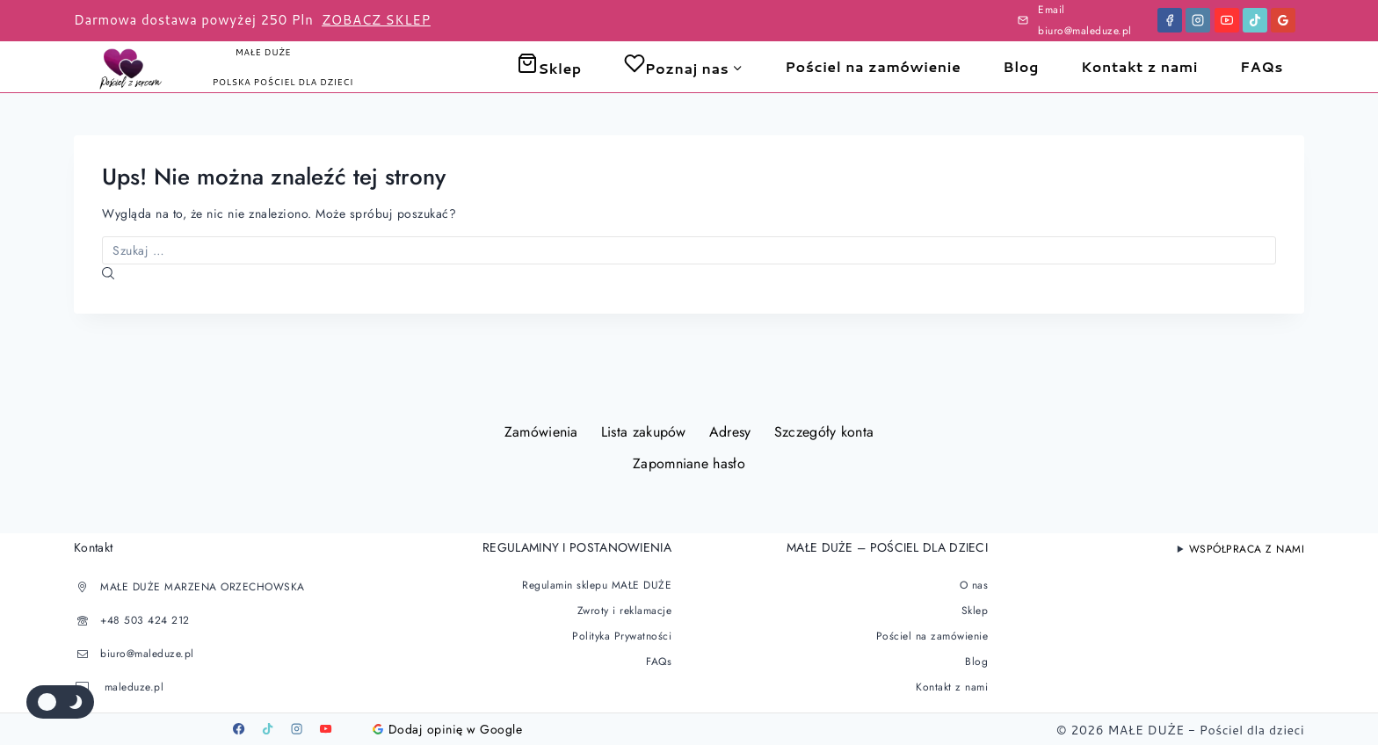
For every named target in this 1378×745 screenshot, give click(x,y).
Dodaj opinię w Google (448, 729)
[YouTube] (1227, 20)
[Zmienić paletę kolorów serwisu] (60, 702)
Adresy (730, 432)
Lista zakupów (643, 432)
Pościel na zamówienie (873, 66)
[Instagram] (1198, 20)
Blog (1021, 66)
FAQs (1261, 66)
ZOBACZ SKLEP (376, 20)
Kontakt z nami (1139, 66)
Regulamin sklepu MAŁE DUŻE (596, 585)
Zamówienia (541, 432)
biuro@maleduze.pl (147, 654)
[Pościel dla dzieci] (134, 66)
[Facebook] (1169, 20)
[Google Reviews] (1283, 20)
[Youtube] (326, 729)
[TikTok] (1255, 20)
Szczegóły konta (824, 432)
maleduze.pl (131, 687)
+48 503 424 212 (145, 620)
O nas (974, 585)
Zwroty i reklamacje (624, 610)
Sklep (549, 68)
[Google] (355, 729)
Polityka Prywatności (621, 636)
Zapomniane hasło (689, 463)
